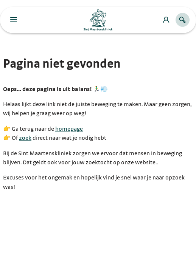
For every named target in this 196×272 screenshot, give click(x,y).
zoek (25, 138)
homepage (69, 129)
